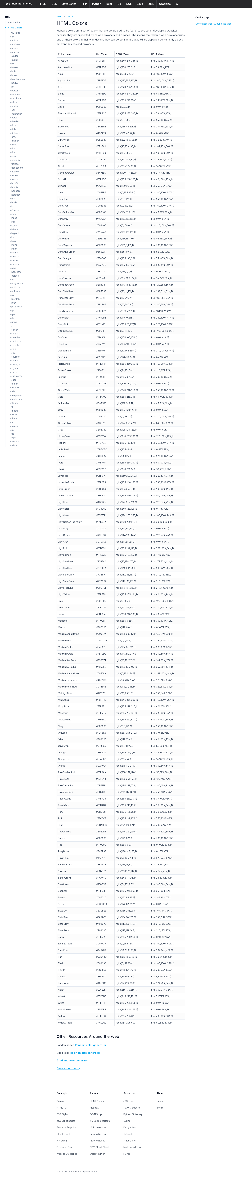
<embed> (15, 160)
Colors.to (128, 1134)
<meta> (14, 260)
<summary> (16, 376)
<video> (14, 441)
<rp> (12, 314)
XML (151, 3)
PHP (84, 3)
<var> (13, 437)
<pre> (13, 302)
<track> (14, 426)
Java (140, 3)
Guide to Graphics (66, 1127)
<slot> (13, 349)
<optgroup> (16, 283)
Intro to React (97, 1140)
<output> (15, 291)
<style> (14, 368)
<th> (12, 406)
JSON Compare (131, 1107)
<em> (13, 156)
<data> (14, 117)
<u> (12, 430)
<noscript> (16, 271)
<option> (15, 287)
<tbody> (14, 387)
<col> (13, 109)
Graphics (165, 3)
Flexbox (94, 1107)
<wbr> (13, 445)
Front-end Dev (64, 1147)
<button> (15, 90)
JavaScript (69, 3)
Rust (109, 3)
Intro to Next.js (98, 1134)
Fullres (126, 1153)
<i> (11, 206)
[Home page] (18, 4)
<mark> (14, 252)
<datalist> (15, 121)
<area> (14, 48)
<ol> (12, 279)
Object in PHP (97, 1153)
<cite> (13, 102)
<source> (15, 356)
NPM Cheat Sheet (99, 1147)
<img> (13, 214)
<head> (14, 187)
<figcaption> (17, 167)
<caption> (15, 98)
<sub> (13, 372)
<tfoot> (14, 403)
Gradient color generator (73, 1060)
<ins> (13, 221)
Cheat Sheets (64, 1134)
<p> (12, 295)
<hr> (12, 198)
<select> (14, 345)
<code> (14, 106)
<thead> (14, 410)
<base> (14, 67)
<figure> (14, 171)
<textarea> (16, 399)
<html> (13, 202)
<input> (14, 217)
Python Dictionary (132, 1114)
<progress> (16, 306)
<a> (12, 36)
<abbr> (14, 40)
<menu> (14, 256)
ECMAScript (96, 1114)
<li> (12, 237)
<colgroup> (16, 113)
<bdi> (13, 71)
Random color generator (90, 1045)
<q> (12, 310)
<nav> (13, 268)
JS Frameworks (98, 1127)
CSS (54, 3)
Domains (61, 1101)
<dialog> (14, 140)
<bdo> (13, 75)
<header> (15, 190)
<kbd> (13, 225)
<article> (14, 52)
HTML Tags (14, 32)
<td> (12, 391)
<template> (16, 395)
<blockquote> (17, 79)
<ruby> (14, 322)
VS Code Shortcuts (100, 1120)
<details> (15, 133)
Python (96, 3)
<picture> (15, 298)
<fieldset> (15, 163)
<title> (13, 418)
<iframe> (14, 210)
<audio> (14, 59)
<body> (14, 82)
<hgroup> (15, 194)
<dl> (12, 148)
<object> (15, 275)
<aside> (14, 55)
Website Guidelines (67, 1153)
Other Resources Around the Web (213, 23)
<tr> (12, 422)
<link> (13, 241)
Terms (160, 1107)
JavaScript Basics (66, 1120)
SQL (129, 3)
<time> (13, 414)
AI (177, 3)
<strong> (15, 364)
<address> (16, 44)
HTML (42, 3)
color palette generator (85, 1052)
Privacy (161, 1101)
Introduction (14, 22)
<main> (14, 244)
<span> (14, 360)
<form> (14, 179)
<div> (13, 144)
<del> (13, 129)
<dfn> (13, 136)
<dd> (13, 125)
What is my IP (130, 1140)
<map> (13, 248)
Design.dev (129, 1127)
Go (119, 3)
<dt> (12, 152)
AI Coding (62, 1140)
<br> (12, 86)
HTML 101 (62, 1107)
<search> (15, 337)
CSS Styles (62, 1114)
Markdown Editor (132, 1147)
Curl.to (126, 1120)
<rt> (12, 318)
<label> (14, 229)
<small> (14, 352)
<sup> (13, 379)
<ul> (12, 433)
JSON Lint (128, 1101)
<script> (14, 333)
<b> (12, 63)
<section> (15, 341)
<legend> (15, 233)
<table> (14, 383)
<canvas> (15, 94)
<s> (12, 325)
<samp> (14, 329)
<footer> (15, 175)
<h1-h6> (14, 183)
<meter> (14, 264)
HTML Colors (15, 27)
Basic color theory (68, 1068)
